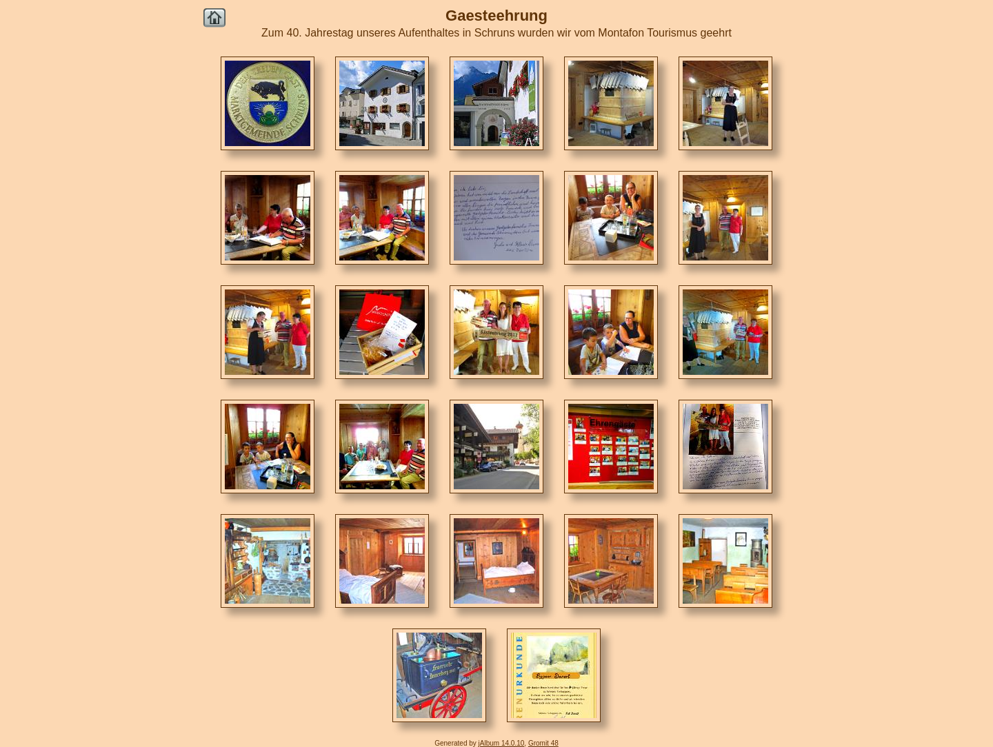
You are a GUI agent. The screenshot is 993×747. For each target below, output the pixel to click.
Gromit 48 (543, 743)
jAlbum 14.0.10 (502, 743)
